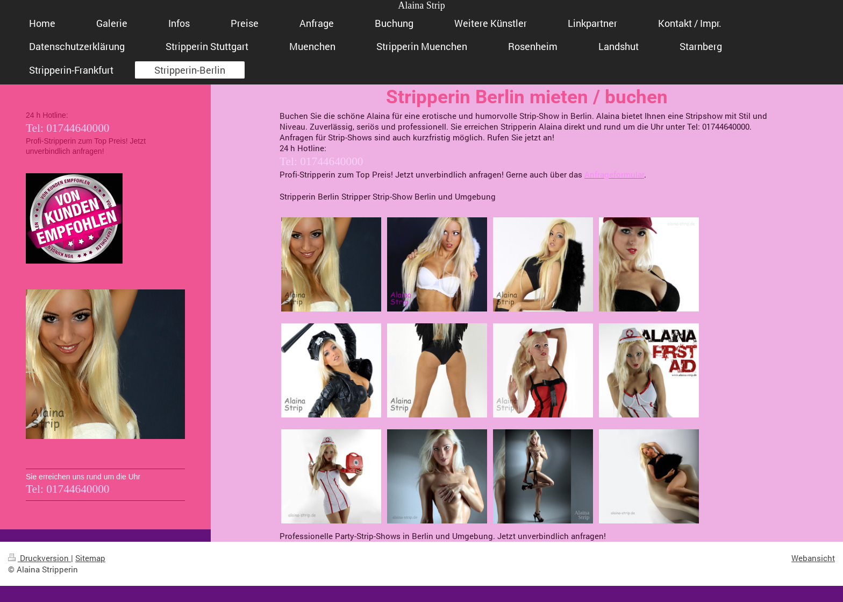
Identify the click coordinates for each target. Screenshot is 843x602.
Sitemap (90, 558)
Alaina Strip (421, 5)
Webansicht (813, 558)
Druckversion (39, 558)
